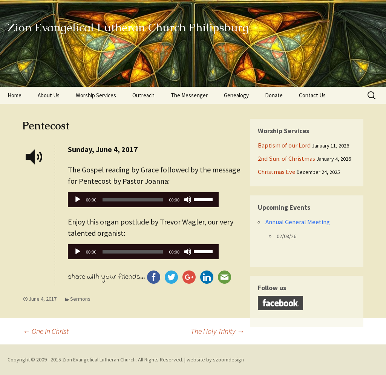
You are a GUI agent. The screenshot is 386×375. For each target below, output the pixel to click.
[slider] (133, 199)
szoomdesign (228, 359)
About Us (49, 95)
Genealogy (236, 95)
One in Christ (46, 331)
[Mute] (187, 199)
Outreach (143, 95)
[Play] (77, 199)
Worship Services (96, 95)
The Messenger (189, 95)
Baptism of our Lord (284, 145)
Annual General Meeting (297, 222)
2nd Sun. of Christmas (286, 158)
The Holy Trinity (217, 331)
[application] (143, 201)
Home (14, 95)
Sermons (80, 298)
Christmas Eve (277, 172)
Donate (274, 95)
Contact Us (312, 95)
